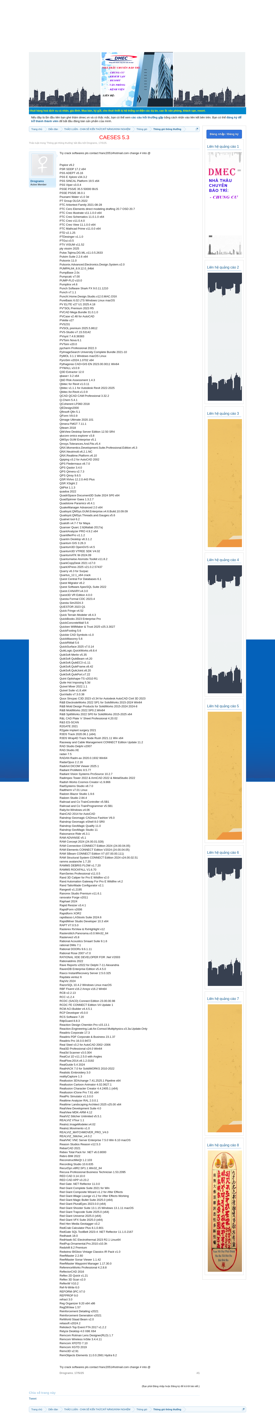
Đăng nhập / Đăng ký (224, 134)
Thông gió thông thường (60, 143)
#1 (198, 1373)
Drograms (91, 143)
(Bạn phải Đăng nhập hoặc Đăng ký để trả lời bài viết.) (171, 1386)
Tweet (33, 1398)
